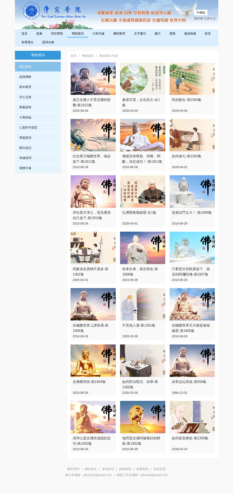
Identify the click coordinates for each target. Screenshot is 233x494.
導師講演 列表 (108, 55)
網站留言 (91, 469)
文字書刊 (142, 33)
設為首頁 (160, 469)
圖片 (158, 33)
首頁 (24, 33)
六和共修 (98, 33)
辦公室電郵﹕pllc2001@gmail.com (88, 475)
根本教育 (25, 87)
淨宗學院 (57, 33)
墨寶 (172, 33)
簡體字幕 (25, 168)
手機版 (200, 12)
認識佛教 (25, 76)
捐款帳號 (125, 469)
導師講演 (79, 33)
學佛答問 (25, 158)
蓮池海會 (190, 33)
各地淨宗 (108, 469)
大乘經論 (25, 117)
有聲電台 (27, 42)
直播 (39, 33)
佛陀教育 (119, 33)
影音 (210, 33)
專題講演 (25, 137)
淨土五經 (39, 97)
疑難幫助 (142, 469)
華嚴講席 (39, 107)
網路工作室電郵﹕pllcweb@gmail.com (142, 475)
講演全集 (48, 42)
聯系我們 (73, 469)
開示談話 (25, 148)
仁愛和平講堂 (28, 127)
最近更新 (25, 66)
